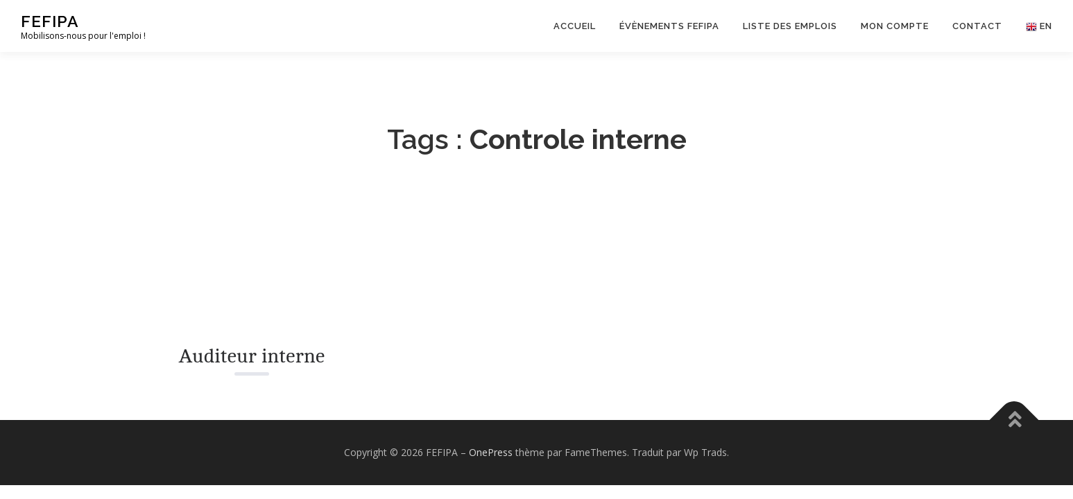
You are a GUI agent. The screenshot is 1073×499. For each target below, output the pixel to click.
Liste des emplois (790, 26)
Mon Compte (895, 26)
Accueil (574, 26)
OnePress (491, 452)
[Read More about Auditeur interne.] (252, 265)
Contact (977, 26)
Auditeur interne (251, 356)
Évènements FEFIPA (669, 26)
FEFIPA (50, 21)
